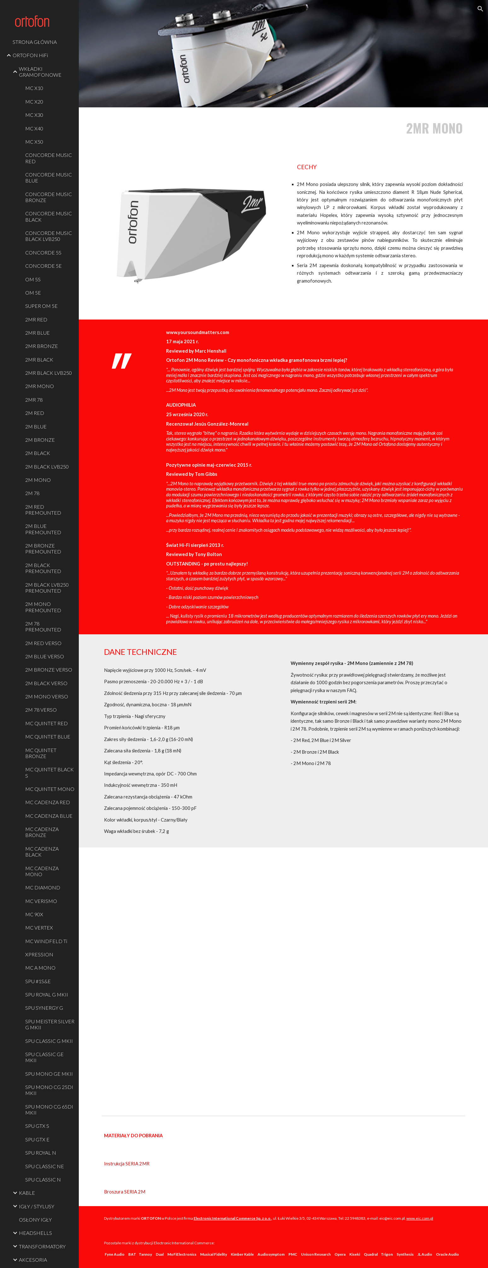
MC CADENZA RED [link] (47, 802)
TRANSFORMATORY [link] (42, 1246)
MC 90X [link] (34, 914)
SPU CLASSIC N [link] (43, 1179)
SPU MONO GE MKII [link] (49, 1074)
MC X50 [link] (34, 142)
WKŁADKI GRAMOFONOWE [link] (40, 72)
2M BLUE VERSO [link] (44, 656)
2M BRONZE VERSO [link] (48, 670)
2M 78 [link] (32, 493)
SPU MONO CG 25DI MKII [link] (49, 1090)
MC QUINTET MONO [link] (49, 789)
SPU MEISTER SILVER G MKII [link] (49, 1024)
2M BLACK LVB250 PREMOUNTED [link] (47, 588)
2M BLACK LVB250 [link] (47, 467)
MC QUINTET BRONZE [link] (40, 753)
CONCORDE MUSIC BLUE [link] (48, 177)
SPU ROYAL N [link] (40, 1153)
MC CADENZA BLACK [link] (42, 852)
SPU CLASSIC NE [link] (44, 1166)
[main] (376, 128)
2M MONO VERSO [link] (46, 696)
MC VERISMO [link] (41, 901)
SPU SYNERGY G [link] (44, 1008)
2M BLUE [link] (36, 426)
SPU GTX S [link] (37, 1126)
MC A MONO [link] (40, 968)
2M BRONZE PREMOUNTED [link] (43, 548)
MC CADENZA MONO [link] (42, 871)
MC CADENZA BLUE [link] (49, 816)
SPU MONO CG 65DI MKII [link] (49, 1109)
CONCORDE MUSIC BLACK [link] (48, 216)
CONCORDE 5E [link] (43, 266)
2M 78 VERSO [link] (41, 710)
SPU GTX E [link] (37, 1139)
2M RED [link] (34, 413)
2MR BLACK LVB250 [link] (48, 373)
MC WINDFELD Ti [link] (46, 941)
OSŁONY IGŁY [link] (35, 1220)
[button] (480, 8)
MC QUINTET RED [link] (46, 723)
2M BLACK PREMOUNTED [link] (43, 568)
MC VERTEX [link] (39, 927)
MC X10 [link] (34, 88)
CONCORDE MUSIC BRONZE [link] (48, 197)
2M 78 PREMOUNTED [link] (43, 626)
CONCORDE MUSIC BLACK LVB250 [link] (48, 236)
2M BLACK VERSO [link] (46, 683)
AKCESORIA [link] (33, 1260)
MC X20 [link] (34, 102)
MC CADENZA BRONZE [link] (42, 832)
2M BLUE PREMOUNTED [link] (43, 529)
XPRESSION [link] (39, 954)
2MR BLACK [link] (39, 359)
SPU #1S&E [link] (38, 981)
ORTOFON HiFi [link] (30, 55)
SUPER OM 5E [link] (41, 306)
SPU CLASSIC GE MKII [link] (44, 1057)
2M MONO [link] (38, 480)
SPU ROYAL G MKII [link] (46, 994)
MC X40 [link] (34, 128)
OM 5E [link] (33, 293)
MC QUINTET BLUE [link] (47, 736)
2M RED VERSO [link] (43, 643)
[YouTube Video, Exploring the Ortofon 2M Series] (283, 980)
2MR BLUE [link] (37, 333)
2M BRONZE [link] (40, 440)
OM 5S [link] (33, 279)
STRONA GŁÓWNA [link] (35, 42)
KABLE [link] (27, 1193)
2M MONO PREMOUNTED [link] (43, 607)
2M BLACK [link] (37, 453)
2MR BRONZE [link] (41, 346)
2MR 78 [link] (34, 400)
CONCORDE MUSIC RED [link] (48, 158)
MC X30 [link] (34, 115)
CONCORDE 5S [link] (43, 252)
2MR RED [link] (36, 319)
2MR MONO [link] (39, 386)
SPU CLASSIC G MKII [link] (49, 1041)
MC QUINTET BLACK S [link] (49, 772)
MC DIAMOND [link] (42, 887)
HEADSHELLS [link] (35, 1233)
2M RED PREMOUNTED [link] (43, 510)
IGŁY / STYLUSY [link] (36, 1206)
